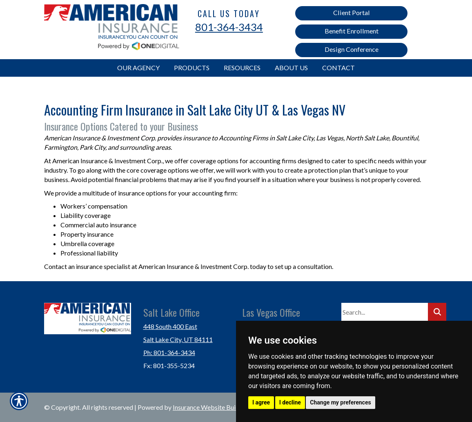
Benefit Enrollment (351, 31)
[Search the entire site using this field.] (384, 312)
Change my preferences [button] (340, 402)
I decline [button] (290, 402)
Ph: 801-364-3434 (169, 352)
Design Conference (351, 49)
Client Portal (351, 12)
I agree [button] (261, 402)
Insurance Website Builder (210, 407)
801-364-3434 (229, 27)
